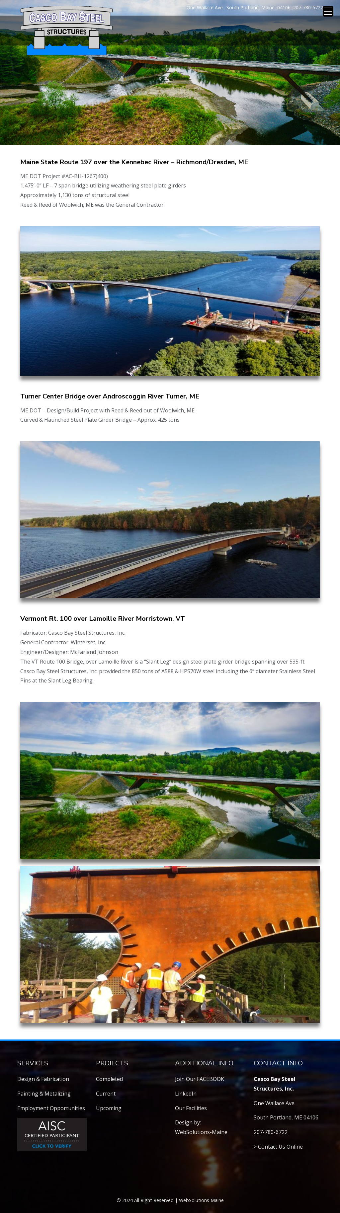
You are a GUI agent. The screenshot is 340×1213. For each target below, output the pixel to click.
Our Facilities (191, 1108)
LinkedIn (186, 1093)
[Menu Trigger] (328, 11)
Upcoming (109, 1108)
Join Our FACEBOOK (199, 1079)
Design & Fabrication (43, 1079)
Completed (109, 1079)
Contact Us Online (280, 1146)
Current (106, 1093)
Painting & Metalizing (44, 1093)
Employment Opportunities (51, 1108)
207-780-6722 (308, 7)
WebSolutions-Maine (201, 1132)
